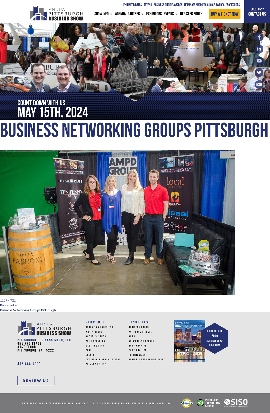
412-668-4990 (29, 364)
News (132, 336)
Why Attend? (94, 332)
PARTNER (136, 14)
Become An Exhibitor (99, 327)
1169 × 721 (8, 300)
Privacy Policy (96, 364)
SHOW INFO (103, 14)
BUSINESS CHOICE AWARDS (168, 5)
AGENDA (120, 14)
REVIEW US (36, 380)
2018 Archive (138, 346)
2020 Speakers (95, 341)
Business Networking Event (147, 360)
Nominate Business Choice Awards (204, 5)
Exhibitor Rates (132, 5)
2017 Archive (138, 350)
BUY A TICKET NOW (225, 14)
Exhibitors (154, 14)
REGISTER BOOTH (191, 14)
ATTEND (148, 5)
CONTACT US (257, 12)
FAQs (89, 350)
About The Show (96, 336)
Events (171, 14)
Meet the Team (95, 346)
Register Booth (139, 327)
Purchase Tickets (140, 332)
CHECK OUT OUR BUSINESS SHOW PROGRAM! (215, 338)
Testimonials (137, 355)
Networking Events (141, 341)
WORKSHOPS (233, 5)
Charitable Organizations (103, 360)
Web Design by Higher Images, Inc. (149, 404)
